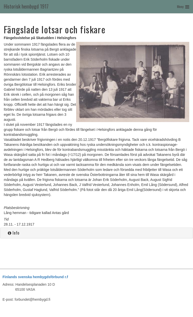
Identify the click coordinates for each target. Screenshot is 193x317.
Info (13, 233)
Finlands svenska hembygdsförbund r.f (35, 277)
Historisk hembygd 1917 (26, 6)
